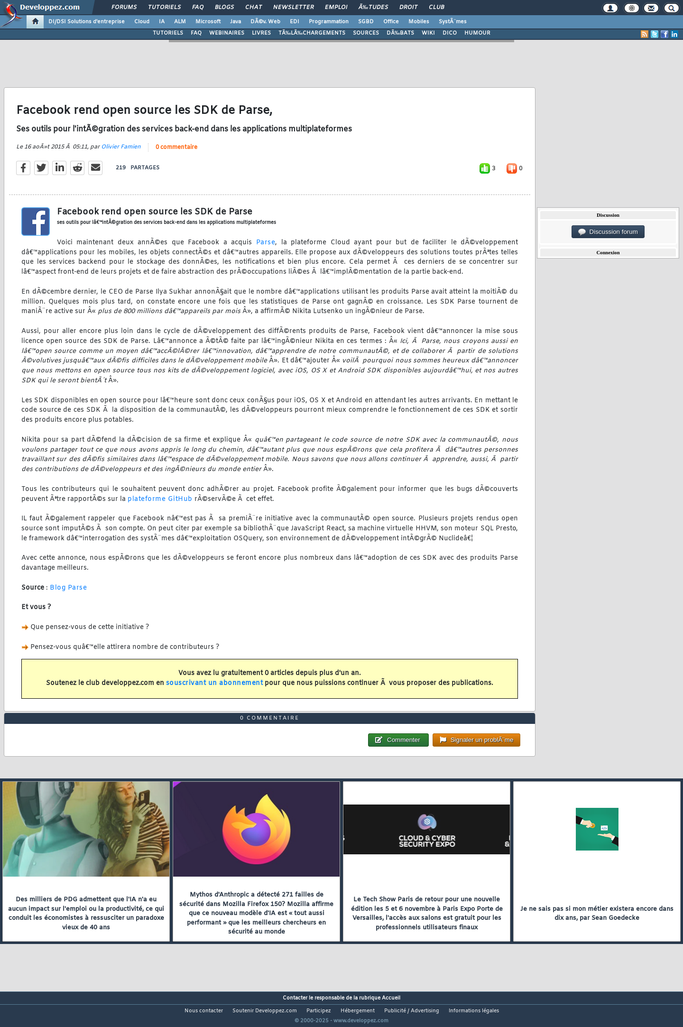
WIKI (428, 33)
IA (162, 22)
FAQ (197, 7)
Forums (124, 7)
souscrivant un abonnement (214, 689)
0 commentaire (176, 153)
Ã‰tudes (373, 7)
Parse (266, 248)
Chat (253, 7)
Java (235, 22)
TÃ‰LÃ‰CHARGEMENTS (311, 33)
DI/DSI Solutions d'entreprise (86, 22)
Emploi (336, 7)
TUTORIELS (168, 33)
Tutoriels (164, 7)
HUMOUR (477, 33)
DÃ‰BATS (400, 33)
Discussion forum (608, 232)
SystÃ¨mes (453, 22)
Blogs (224, 7)
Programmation (329, 22)
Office (391, 22)
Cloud (141, 22)
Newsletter (293, 7)
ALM (180, 22)
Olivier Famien (121, 153)
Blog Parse (68, 593)
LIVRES (261, 33)
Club (436, 7)
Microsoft (208, 22)
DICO (450, 33)
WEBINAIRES (226, 33)
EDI (294, 22)
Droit (408, 7)
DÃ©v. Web (265, 22)
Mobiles (418, 22)
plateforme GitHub (160, 504)
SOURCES (366, 33)
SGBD (366, 22)
